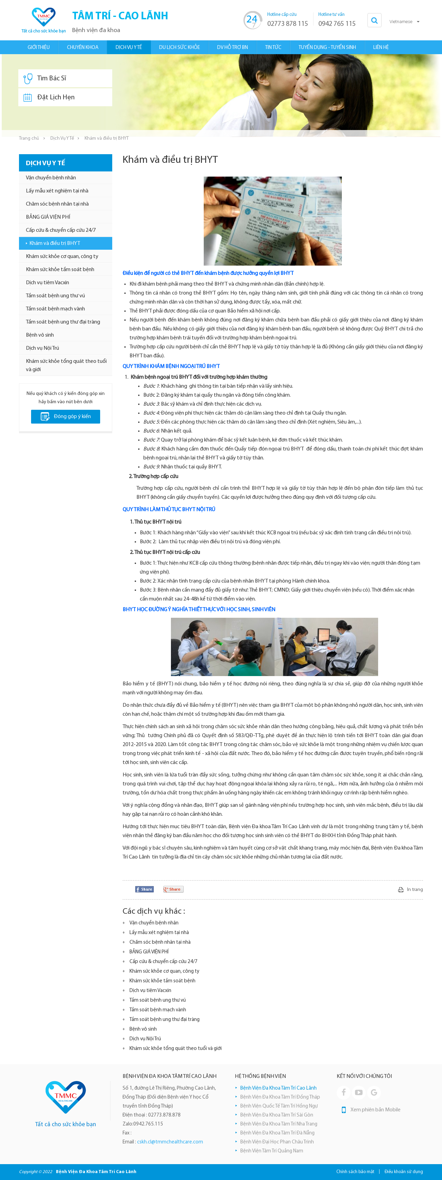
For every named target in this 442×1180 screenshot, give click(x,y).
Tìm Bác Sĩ (44, 78)
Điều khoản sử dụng (404, 1172)
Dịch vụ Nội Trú (42, 348)
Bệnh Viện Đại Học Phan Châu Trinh (277, 1142)
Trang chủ (29, 138)
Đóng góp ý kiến (66, 416)
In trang (415, 889)
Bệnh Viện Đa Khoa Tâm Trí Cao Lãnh (278, 1088)
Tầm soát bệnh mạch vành (55, 309)
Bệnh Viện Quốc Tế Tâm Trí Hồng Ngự (279, 1106)
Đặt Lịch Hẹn (49, 97)
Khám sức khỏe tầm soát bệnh (60, 269)
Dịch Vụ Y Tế (62, 138)
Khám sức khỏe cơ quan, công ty (62, 256)
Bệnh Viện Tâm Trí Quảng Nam (271, 1151)
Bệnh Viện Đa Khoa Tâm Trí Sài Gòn (276, 1115)
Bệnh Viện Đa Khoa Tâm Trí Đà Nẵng (277, 1133)
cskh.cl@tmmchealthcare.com (170, 1142)
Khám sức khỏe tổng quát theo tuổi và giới (66, 366)
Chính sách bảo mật (355, 1172)
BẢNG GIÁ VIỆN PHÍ (48, 217)
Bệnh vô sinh (40, 335)
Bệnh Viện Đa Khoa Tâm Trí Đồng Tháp (280, 1097)
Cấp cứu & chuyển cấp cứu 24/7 (61, 230)
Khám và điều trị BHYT (54, 243)
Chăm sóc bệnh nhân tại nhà (57, 204)
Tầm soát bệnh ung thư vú (55, 296)
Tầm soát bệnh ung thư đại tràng (63, 322)
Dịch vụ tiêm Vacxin (47, 283)
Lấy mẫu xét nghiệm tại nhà (57, 191)
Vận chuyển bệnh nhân (51, 178)
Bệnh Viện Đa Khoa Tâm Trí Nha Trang (278, 1124)
